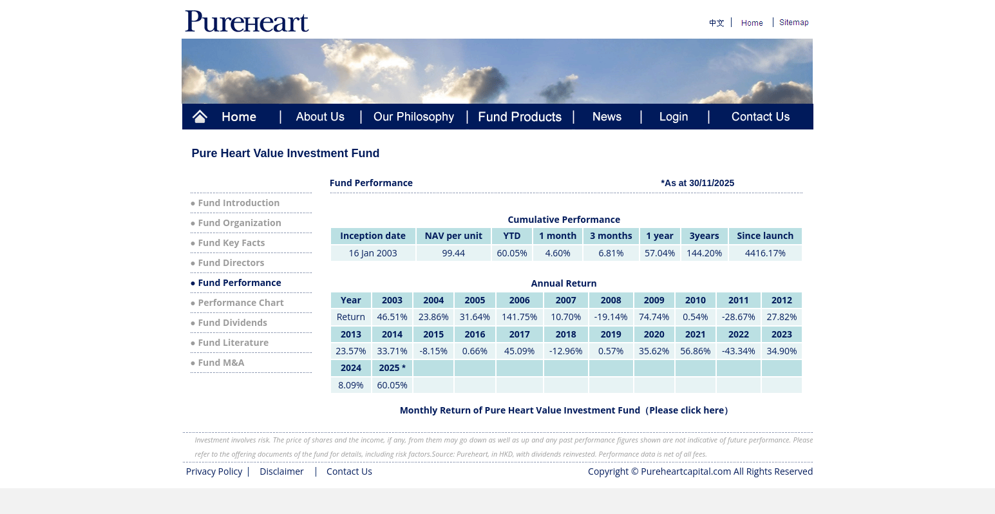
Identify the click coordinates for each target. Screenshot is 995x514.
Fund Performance (239, 282)
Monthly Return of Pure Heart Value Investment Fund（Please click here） (567, 410)
